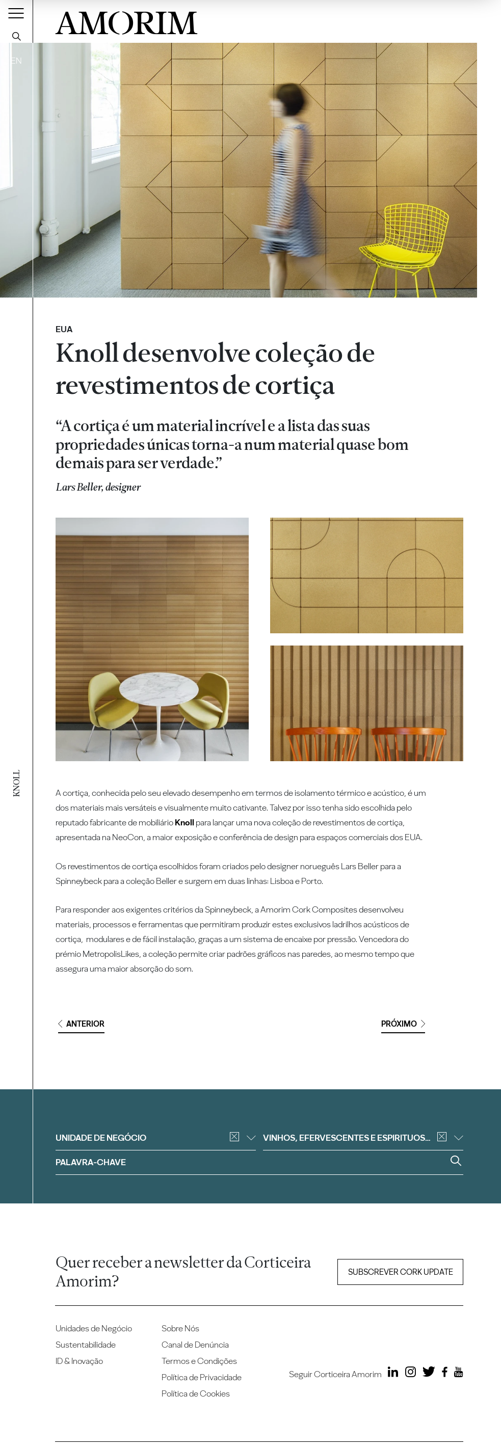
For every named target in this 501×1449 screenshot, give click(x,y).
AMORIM (126, 20)
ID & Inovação (79, 1361)
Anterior (81, 1024)
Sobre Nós (180, 1328)
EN (16, 61)
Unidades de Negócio (94, 1328)
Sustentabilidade (86, 1344)
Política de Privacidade (202, 1377)
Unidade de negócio (156, 1138)
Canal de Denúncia (195, 1344)
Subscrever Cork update (400, 1272)
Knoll (184, 822)
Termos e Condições (199, 1361)
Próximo (403, 1024)
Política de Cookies (196, 1393)
